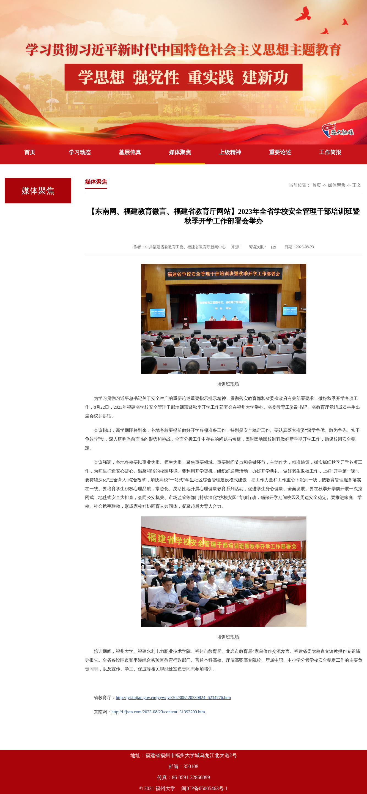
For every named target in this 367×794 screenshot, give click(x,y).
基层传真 (130, 152)
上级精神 (230, 152)
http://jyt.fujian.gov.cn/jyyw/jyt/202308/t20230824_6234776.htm (173, 697)
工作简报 (330, 152)
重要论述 (280, 152)
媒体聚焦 (180, 152)
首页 (29, 152)
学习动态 (80, 152)
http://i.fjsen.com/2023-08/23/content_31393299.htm (158, 712)
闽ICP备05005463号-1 (204, 788)
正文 (356, 185)
